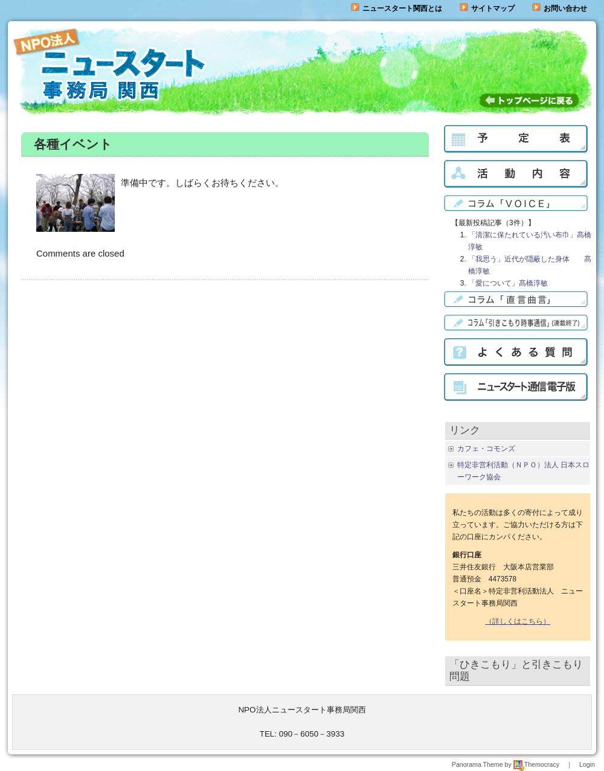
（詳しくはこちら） (517, 621)
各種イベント (73, 144)
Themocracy (536, 764)
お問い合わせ (565, 8)
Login (587, 764)
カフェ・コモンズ (486, 448)
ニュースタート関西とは (396, 8)
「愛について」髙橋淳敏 (508, 283)
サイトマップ (487, 8)
